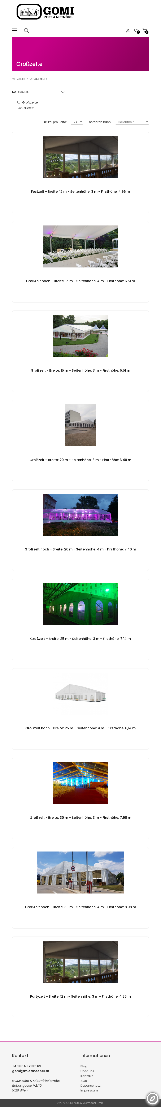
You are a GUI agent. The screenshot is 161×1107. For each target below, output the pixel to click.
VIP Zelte (18, 79)
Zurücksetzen (26, 108)
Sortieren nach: (100, 122)
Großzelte (29, 64)
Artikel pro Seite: (55, 122)
